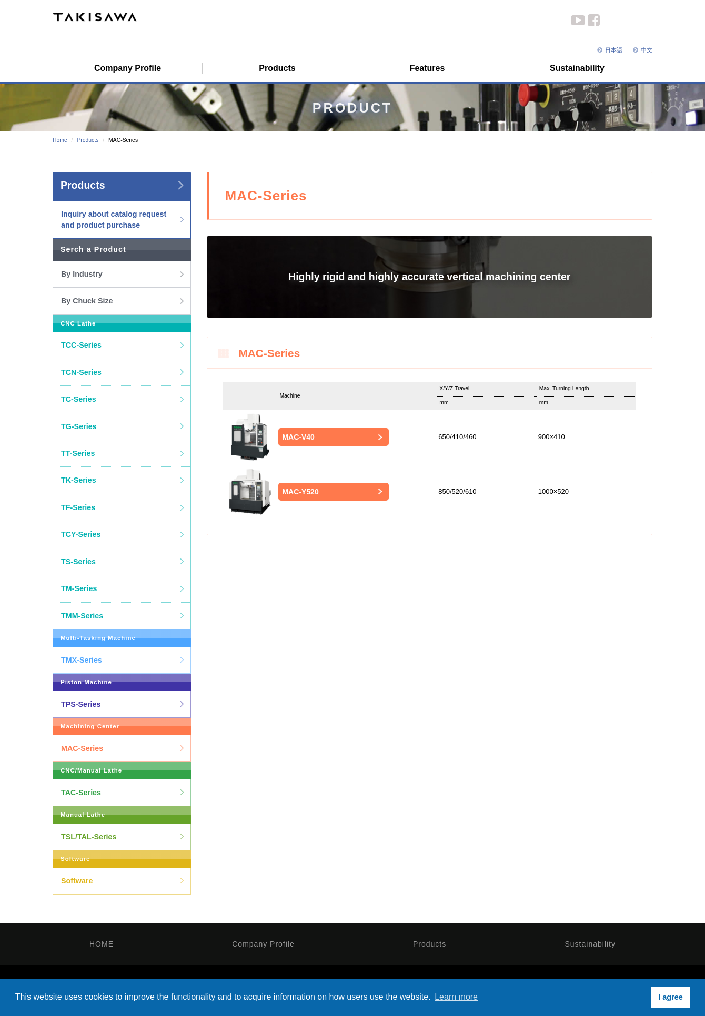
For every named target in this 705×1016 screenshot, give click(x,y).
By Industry (82, 274)
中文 (642, 50)
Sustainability (590, 944)
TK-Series (78, 480)
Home (60, 140)
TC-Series (78, 399)
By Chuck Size (87, 301)
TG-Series (79, 426)
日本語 (609, 50)
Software (77, 881)
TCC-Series (81, 345)
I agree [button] (670, 997)
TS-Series (78, 561)
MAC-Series (82, 748)
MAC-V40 (298, 437)
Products (87, 140)
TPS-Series (81, 704)
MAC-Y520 (300, 491)
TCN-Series (81, 372)
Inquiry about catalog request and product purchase (113, 219)
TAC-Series (81, 792)
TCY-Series (81, 534)
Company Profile (263, 944)
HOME (101, 944)
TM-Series (79, 588)
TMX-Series (81, 660)
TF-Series (78, 507)
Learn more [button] (456, 996)
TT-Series (78, 453)
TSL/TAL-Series (88, 836)
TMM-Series (82, 616)
